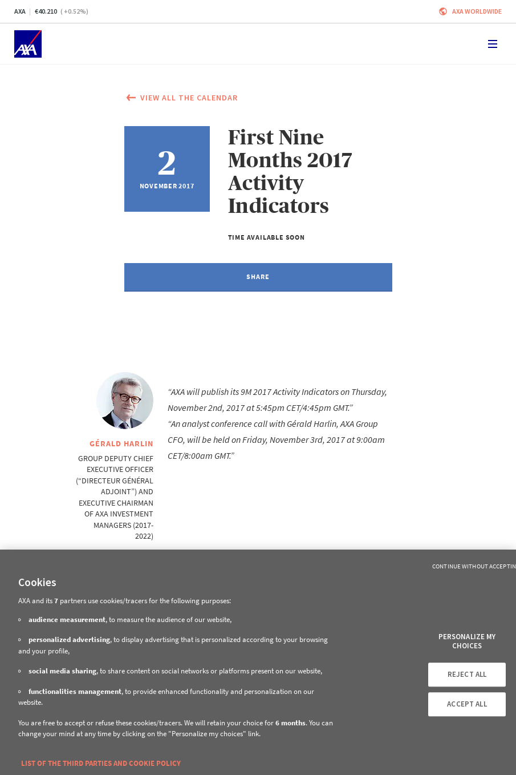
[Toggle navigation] (493, 44)
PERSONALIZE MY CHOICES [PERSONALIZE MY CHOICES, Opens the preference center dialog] (467, 641)
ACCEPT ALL (466, 704)
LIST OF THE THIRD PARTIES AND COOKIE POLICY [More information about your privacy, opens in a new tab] (101, 763)
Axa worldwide (477, 11)
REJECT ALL (467, 675)
